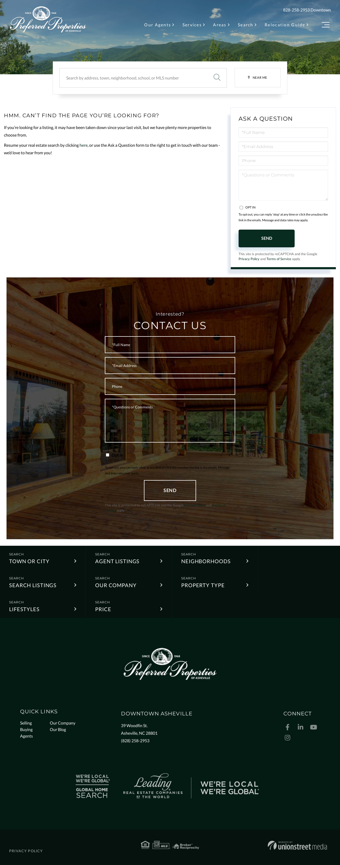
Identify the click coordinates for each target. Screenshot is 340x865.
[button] (217, 77)
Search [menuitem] (245, 24)
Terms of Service (278, 259)
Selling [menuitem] (26, 722)
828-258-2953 (296, 9)
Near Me (260, 77)
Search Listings (33, 585)
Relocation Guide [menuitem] (285, 24)
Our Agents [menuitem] (157, 24)
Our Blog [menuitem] (58, 729)
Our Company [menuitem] (62, 722)
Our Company (116, 585)
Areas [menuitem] (219, 24)
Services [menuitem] (192, 24)
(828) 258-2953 (135, 740)
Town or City (29, 561)
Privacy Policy (249, 259)
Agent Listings (117, 561)
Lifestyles (24, 609)
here (84, 145)
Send (266, 238)
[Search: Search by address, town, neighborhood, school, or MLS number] (133, 78)
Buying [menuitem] (26, 729)
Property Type (202, 585)
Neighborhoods (205, 561)
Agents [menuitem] (26, 735)
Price (103, 609)
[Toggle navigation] (326, 25)
